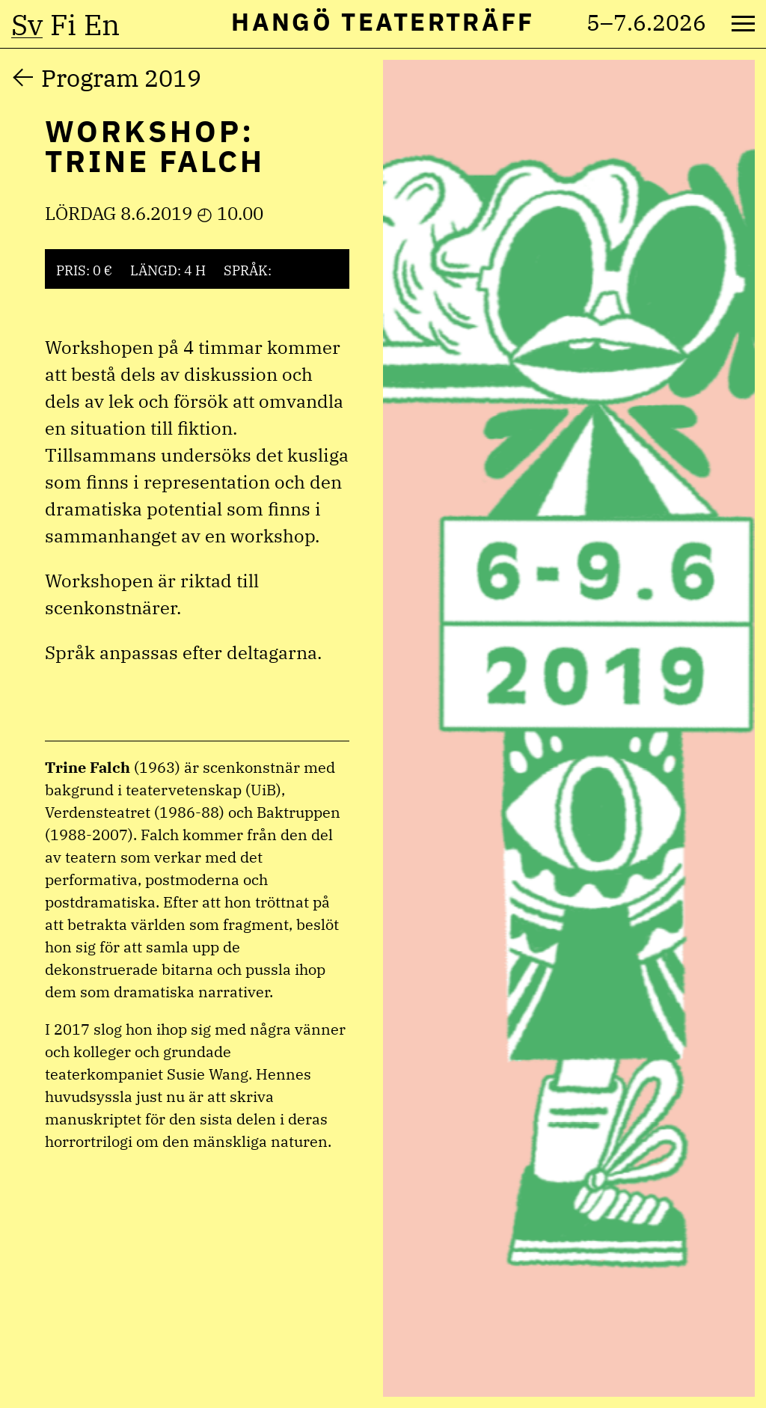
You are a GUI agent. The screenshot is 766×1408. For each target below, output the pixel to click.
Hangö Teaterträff (382, 21)
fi (63, 25)
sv (27, 25)
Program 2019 (121, 78)
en (102, 25)
